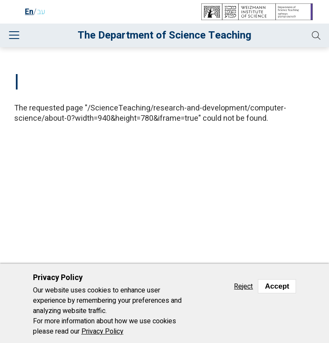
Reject (243, 286)
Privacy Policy (102, 331)
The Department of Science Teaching (164, 35)
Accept (277, 286)
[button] (316, 35)
